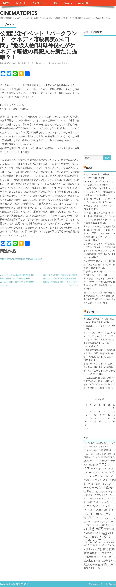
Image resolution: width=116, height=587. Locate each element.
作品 (55, 3)
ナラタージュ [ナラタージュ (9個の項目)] (109, 502)
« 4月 (86, 428)
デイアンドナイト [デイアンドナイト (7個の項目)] (101, 495)
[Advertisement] (100, 93)
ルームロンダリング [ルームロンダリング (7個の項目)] (105, 525)
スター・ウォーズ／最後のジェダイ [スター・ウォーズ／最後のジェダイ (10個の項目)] (98, 487)
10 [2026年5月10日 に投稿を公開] (86, 415)
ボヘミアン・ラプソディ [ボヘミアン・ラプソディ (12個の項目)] (99, 516)
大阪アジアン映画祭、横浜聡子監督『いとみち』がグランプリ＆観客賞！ (99, 264)
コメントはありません (60, 63)
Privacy (67, 3)
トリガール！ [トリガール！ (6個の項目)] (102, 499)
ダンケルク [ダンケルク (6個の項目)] (90, 495)
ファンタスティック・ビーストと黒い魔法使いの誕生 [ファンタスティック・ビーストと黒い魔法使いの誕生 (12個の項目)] (99, 510)
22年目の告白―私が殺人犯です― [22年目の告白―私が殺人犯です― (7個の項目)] (97, 443)
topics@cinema (8, 63)
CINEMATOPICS (18, 13)
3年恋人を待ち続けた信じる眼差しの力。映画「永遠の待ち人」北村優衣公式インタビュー (99, 322)
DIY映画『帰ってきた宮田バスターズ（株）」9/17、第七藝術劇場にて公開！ (99, 192)
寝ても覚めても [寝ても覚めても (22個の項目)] (98, 538)
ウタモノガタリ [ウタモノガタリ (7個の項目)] (96, 468)
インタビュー (39, 3)
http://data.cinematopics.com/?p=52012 (21, 258)
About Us (83, 3)
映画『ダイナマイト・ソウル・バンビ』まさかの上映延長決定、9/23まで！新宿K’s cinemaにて (99, 202)
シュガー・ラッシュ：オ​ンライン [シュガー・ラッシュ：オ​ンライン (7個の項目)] (97, 472)
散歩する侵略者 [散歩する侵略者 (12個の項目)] (99, 551)
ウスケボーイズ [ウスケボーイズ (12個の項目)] (99, 466)
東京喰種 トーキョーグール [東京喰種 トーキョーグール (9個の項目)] (101, 556)
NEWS (6, 3)
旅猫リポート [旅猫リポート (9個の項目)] (94, 553)
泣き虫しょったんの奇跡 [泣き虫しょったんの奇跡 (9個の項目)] (97, 560)
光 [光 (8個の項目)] (85, 537)
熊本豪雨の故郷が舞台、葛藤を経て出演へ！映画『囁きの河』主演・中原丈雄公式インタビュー (99, 353)
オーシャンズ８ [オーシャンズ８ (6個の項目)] (109, 469)
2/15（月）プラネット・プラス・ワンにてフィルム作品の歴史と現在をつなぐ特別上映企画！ (99, 282)
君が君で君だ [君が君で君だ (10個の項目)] (94, 537)
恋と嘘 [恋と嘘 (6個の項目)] (93, 549)
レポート (21, 3)
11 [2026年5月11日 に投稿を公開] (90, 415)
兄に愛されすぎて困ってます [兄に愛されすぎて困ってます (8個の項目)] (100, 532)
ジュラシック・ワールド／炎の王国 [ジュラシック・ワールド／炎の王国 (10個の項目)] (99, 476)
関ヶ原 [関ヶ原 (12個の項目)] (108, 564)
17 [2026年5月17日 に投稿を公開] (86, 418)
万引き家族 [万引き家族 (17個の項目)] (93, 528)
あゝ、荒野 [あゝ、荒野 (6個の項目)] (95, 454)
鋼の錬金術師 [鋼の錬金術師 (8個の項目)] (97, 564)
